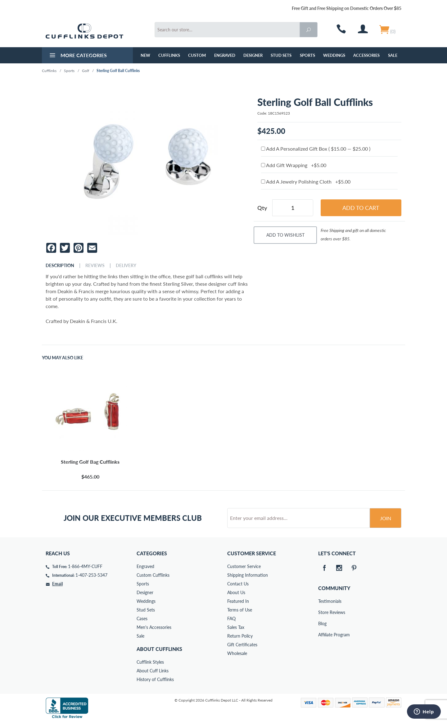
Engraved (224, 55)
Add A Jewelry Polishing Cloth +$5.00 (305, 181)
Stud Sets (281, 55)
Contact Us (238, 583)
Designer (253, 55)
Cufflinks (169, 55)
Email (57, 583)
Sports (307, 55)
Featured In (238, 601)
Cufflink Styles (150, 662)
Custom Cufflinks (153, 575)
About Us (236, 592)
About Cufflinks (159, 649)
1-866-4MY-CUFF (85, 566)
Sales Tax (235, 627)
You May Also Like (62, 357)
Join (385, 518)
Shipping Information (247, 575)
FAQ (231, 618)
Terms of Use (239, 609)
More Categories (77, 56)
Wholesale (237, 653)
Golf (85, 70)
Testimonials (322, 601)
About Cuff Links (153, 670)
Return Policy (240, 636)
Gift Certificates (242, 644)
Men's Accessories (154, 627)
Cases (142, 618)
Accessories (366, 55)
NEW (145, 55)
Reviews (95, 265)
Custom (197, 55)
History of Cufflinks (155, 679)
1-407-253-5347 (91, 575)
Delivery (126, 265)
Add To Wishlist (285, 235)
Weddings (334, 55)
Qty (262, 207)
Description (60, 265)
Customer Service (244, 566)
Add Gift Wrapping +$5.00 (293, 165)
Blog (322, 623)
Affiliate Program (322, 634)
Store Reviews (322, 612)
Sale (392, 55)
